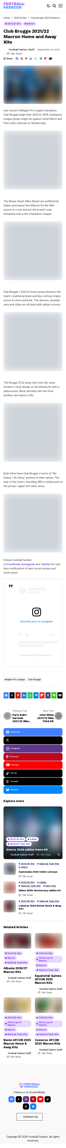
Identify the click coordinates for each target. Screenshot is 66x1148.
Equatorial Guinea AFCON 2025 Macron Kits (48, 979)
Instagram (28, 564)
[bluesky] (33, 790)
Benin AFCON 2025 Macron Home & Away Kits (17, 1043)
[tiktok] (33, 773)
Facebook (13, 564)
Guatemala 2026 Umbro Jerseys (38, 871)
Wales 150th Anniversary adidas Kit (40, 890)
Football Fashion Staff (21, 49)
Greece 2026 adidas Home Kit (27, 849)
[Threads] (33, 782)
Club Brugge (34, 679)
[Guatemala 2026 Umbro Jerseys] (10, 869)
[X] (33, 740)
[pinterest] (33, 757)
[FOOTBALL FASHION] (14, 5)
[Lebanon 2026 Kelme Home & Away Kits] (10, 906)
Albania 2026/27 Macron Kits (15, 969)
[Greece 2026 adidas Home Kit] (33, 832)
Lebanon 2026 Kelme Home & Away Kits (40, 907)
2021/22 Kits (20, 17)
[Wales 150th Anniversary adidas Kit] (10, 887)
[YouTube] (33, 765)
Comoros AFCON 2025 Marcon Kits (48, 1041)
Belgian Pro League (15, 679)
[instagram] (33, 749)
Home (7, 17)
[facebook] (33, 732)
